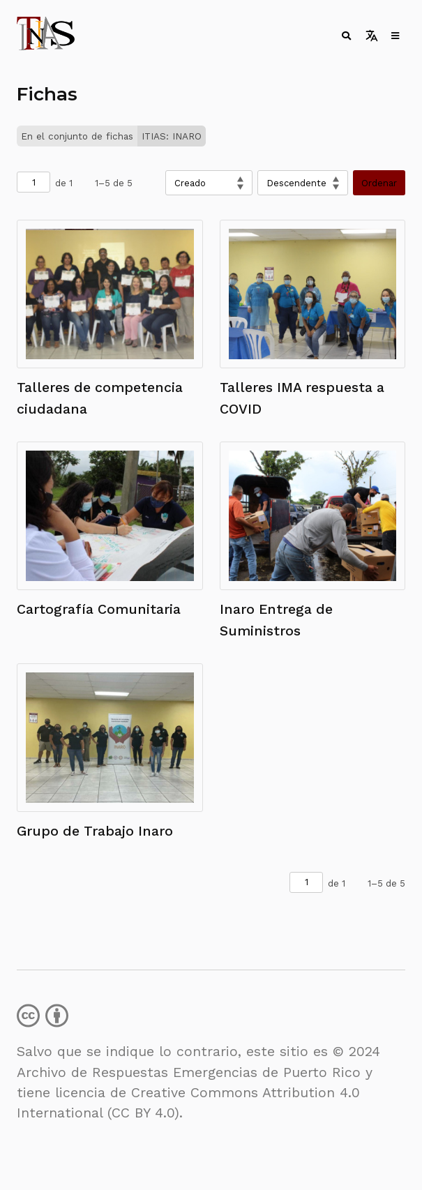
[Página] (33, 182)
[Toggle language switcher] (371, 35)
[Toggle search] (344, 35)
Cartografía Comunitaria (99, 609)
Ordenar (379, 183)
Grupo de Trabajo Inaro (95, 831)
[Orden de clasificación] (302, 182)
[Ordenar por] (209, 182)
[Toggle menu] (394, 35)
